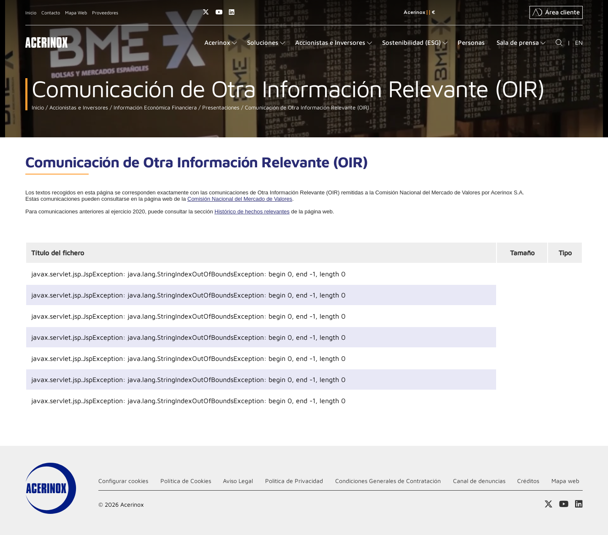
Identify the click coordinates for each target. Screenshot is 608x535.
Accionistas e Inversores (78, 107)
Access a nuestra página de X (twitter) (206, 12)
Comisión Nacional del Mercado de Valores (239, 199)
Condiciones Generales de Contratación (388, 480)
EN (579, 42)
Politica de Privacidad (294, 480)
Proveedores (105, 12)
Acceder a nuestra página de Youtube (219, 12)
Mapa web (565, 480)
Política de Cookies (185, 480)
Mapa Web (76, 12)
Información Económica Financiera (154, 107)
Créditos (528, 480)
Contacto (50, 12)
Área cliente (556, 12)
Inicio (30, 12)
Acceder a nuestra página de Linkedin (231, 12)
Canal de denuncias (479, 480)
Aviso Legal (238, 480)
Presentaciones (220, 107)
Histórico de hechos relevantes (252, 211)
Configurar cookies (123, 480)
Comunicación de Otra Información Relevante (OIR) (306, 107)
